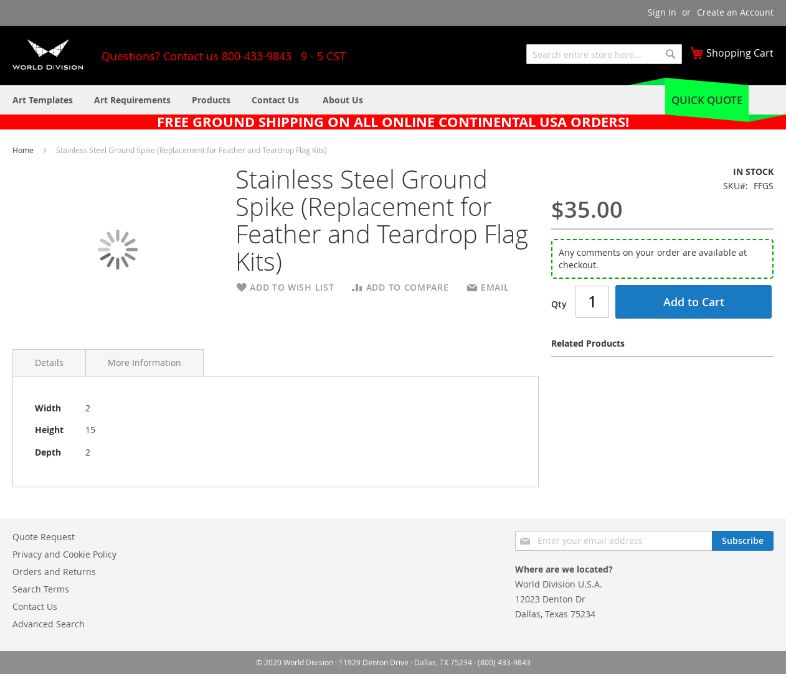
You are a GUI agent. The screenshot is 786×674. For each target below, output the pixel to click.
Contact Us (34, 606)
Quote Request (43, 537)
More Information (144, 362)
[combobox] (604, 54)
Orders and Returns (54, 572)
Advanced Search (48, 624)
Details (49, 362)
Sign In (662, 12)
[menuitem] (343, 100)
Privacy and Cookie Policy (64, 554)
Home (24, 150)
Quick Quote (706, 100)
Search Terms (40, 589)
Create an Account (735, 12)
